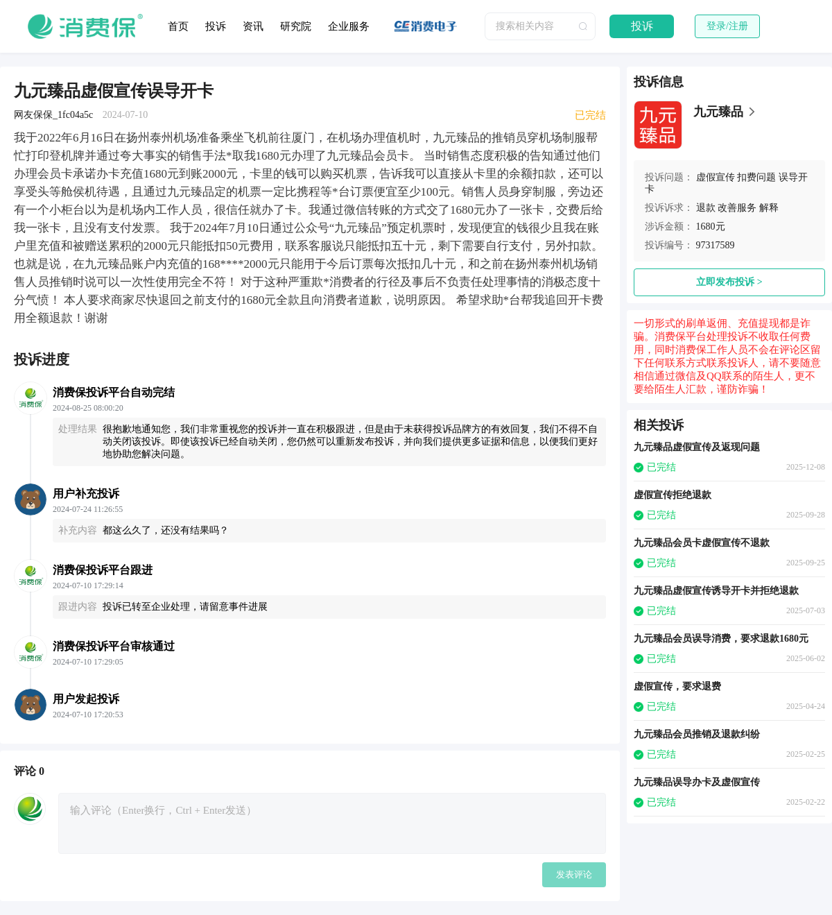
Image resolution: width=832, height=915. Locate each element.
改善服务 (737, 208)
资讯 (253, 26)
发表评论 (574, 874)
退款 (706, 208)
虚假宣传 (715, 177)
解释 (769, 208)
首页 (178, 26)
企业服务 (349, 26)
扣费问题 (756, 177)
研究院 (295, 26)
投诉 (215, 26)
